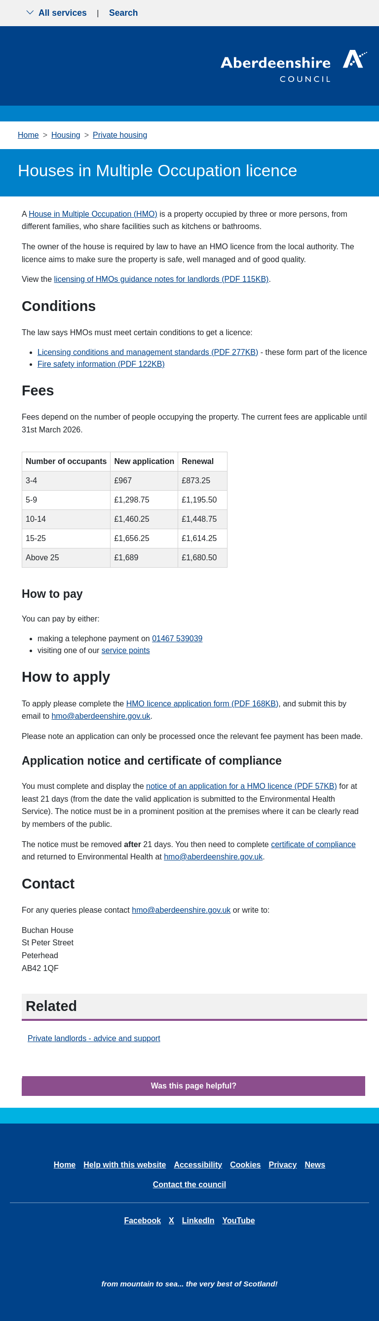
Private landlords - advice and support (94, 1038)
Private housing (120, 135)
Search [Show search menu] (123, 13)
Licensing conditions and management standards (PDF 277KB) (148, 352)
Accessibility (198, 1165)
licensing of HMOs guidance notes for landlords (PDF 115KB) (161, 279)
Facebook (142, 1220)
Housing (65, 135)
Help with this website (124, 1165)
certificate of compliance (313, 844)
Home (28, 135)
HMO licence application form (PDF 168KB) (202, 703)
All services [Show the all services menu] (56, 12)
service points (126, 650)
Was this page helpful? (194, 1086)
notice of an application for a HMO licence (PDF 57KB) (241, 786)
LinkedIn (198, 1220)
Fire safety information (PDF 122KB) (101, 364)
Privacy (282, 1165)
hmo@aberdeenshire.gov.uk (100, 716)
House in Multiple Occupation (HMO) (93, 214)
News (314, 1165)
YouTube (239, 1220)
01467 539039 (177, 638)
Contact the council (189, 1184)
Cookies (245, 1165)
